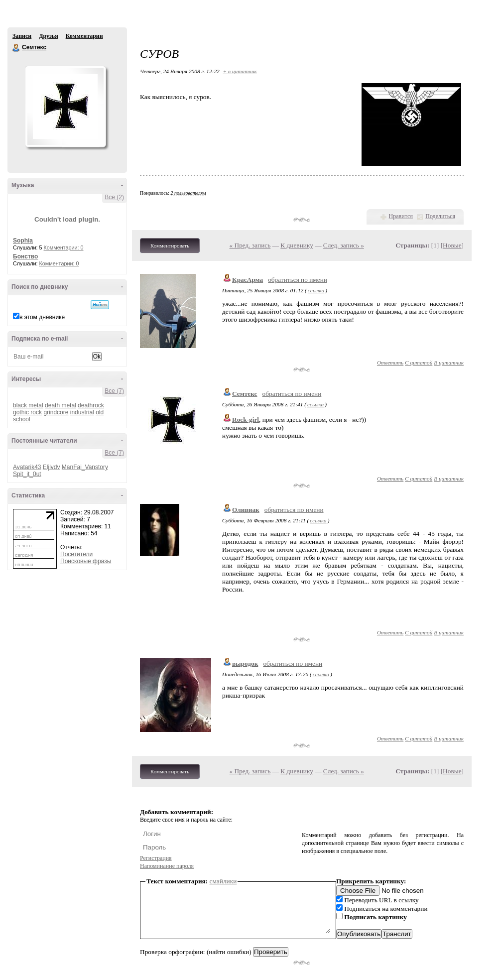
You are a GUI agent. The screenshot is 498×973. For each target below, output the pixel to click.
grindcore (55, 412)
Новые (452, 245)
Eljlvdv (51, 467)
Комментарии (84, 35)
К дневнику (296, 245)
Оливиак (245, 509)
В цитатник (449, 362)
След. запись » (343, 245)
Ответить (390, 362)
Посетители (76, 554)
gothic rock (27, 412)
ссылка (316, 290)
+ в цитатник (240, 71)
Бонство (25, 256)
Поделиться (440, 216)
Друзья (48, 35)
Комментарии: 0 (64, 247)
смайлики (223, 881)
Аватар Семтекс (65, 106)
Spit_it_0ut (27, 474)
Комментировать (169, 245)
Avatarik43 (27, 467)
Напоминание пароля (167, 865)
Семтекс (16, 48)
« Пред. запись (250, 245)
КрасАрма (247, 279)
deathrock (91, 405)
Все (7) (114, 390)
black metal (28, 405)
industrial (82, 412)
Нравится (401, 216)
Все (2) (114, 197)
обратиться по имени (297, 279)
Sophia (23, 240)
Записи (21, 35)
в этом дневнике (42, 317)
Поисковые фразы (85, 561)
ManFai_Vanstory (85, 467)
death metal (60, 405)
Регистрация (156, 857)
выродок (245, 663)
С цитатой (418, 362)
